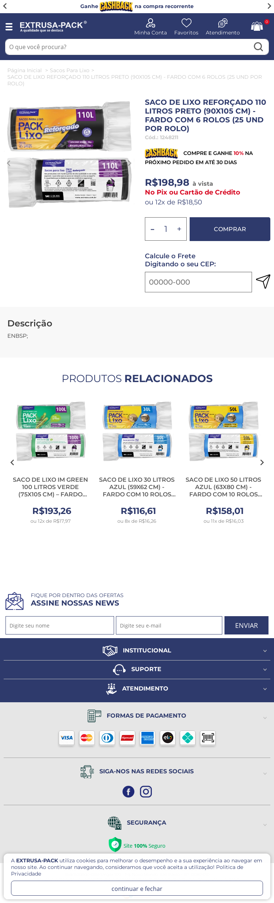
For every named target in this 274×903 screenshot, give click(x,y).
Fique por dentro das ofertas (77, 599)
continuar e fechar (137, 889)
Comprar (230, 229)
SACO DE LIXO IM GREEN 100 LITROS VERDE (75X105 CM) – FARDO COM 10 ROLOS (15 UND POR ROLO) (50, 494)
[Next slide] (269, 6)
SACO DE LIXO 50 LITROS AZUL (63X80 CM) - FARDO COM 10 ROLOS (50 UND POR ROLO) (223, 490)
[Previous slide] (9, 163)
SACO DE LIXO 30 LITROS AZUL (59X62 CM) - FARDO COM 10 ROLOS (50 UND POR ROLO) (137, 490)
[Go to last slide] (5, 6)
